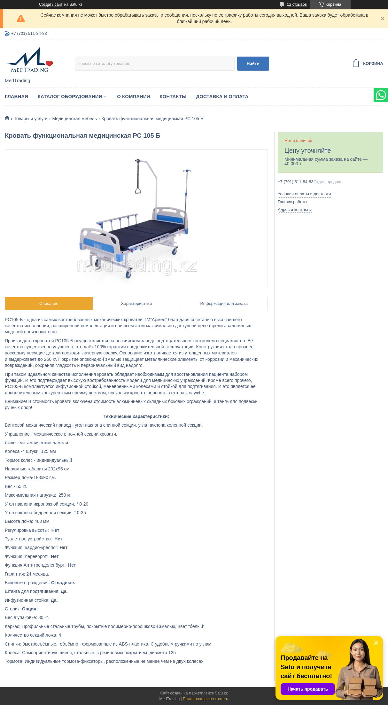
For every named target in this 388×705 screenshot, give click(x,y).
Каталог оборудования (70, 96)
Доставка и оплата (222, 96)
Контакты (172, 96)
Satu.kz (221, 693)
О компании (133, 96)
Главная (16, 96)
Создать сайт (51, 4)
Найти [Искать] (253, 63)
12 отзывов (297, 4)
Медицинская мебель (74, 118)
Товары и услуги (31, 118)
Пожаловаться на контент (206, 699)
